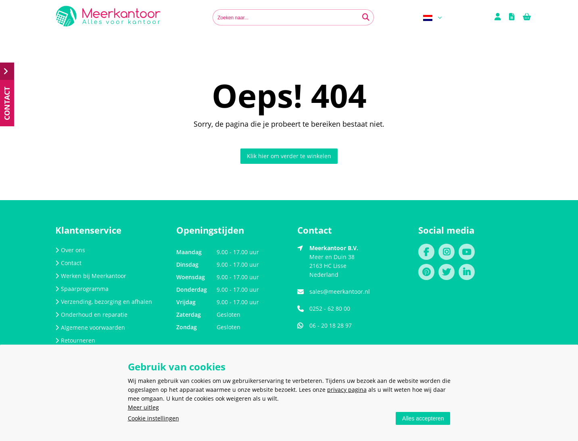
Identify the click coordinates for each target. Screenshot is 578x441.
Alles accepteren (423, 418)
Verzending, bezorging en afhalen (103, 301)
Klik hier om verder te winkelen (289, 156)
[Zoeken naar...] (366, 17)
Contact (68, 263)
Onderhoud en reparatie (91, 314)
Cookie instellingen (153, 418)
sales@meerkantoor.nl (339, 291)
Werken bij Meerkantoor (90, 276)
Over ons (70, 250)
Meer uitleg (143, 407)
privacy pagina (347, 389)
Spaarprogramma (82, 289)
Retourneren (75, 340)
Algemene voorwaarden (90, 327)
